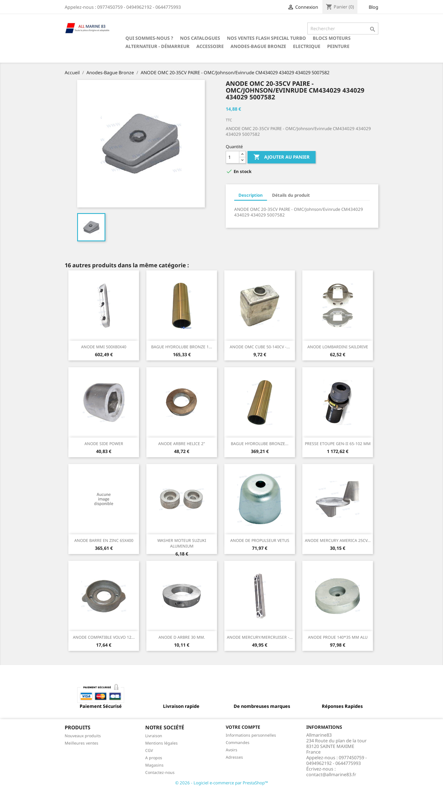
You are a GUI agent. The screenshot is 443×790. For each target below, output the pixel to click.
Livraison (153, 735)
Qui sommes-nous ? (149, 38)
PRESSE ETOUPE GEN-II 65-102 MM (338, 443)
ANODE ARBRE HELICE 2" (181, 443)
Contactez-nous (160, 772)
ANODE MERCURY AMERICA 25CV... (338, 540)
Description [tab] (250, 195)
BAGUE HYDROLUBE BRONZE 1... (181, 346)
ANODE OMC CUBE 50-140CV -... (260, 346)
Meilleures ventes (81, 743)
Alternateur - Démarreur (157, 46)
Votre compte (243, 727)
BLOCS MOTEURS (332, 38)
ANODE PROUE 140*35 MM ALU (338, 637)
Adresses (234, 757)
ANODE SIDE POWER (103, 443)
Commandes (237, 742)
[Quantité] (232, 157)
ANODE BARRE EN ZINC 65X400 (103, 540)
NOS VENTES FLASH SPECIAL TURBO (266, 38)
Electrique (306, 46)
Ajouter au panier (281, 157)
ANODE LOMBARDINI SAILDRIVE (337, 346)
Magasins (154, 765)
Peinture (338, 46)
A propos (153, 757)
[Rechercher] (342, 28)
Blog (373, 7)
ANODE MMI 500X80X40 (103, 346)
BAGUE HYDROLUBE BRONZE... (259, 443)
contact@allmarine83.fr (331, 774)
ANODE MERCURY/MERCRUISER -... (260, 637)
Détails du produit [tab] (291, 195)
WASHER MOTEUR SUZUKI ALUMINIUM (181, 543)
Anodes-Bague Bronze (258, 46)
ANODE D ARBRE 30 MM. (181, 637)
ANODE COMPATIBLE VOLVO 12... (104, 637)
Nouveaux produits (83, 735)
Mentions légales (161, 743)
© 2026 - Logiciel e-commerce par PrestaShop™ (221, 782)
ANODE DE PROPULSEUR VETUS (259, 540)
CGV (149, 750)
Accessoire (210, 46)
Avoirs (231, 749)
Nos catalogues (200, 38)
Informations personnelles (251, 735)
